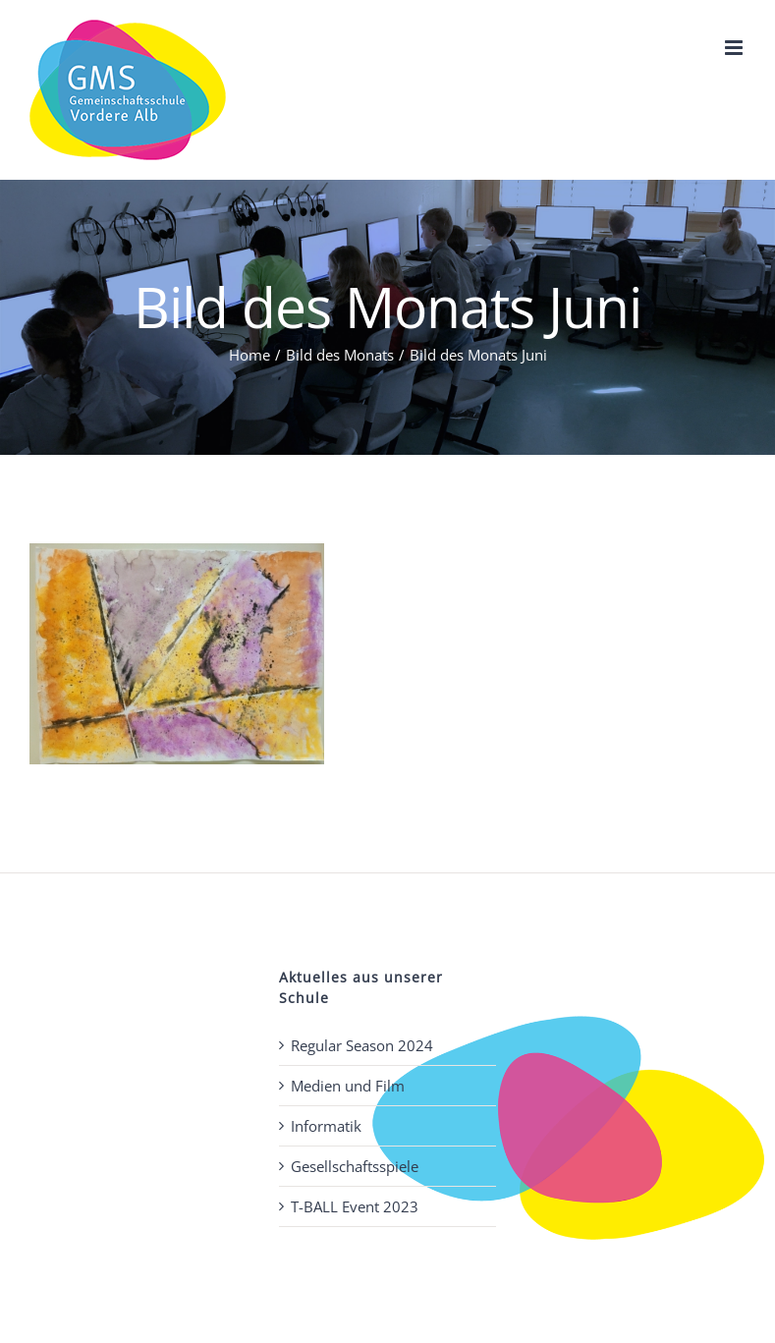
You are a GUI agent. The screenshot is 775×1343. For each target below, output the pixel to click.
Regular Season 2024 (362, 1045)
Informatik (326, 1126)
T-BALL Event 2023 (354, 1206)
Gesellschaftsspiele (354, 1166)
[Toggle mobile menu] (735, 47)
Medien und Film (348, 1085)
